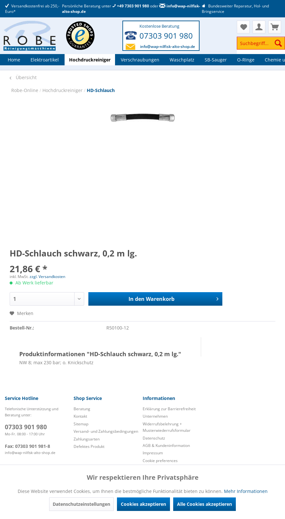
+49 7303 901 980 (130, 6)
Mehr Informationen (246, 491)
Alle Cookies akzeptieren (204, 504)
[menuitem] (261, 46)
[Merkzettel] (243, 27)
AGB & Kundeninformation (166, 445)
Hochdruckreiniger (63, 90)
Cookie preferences (160, 460)
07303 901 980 (166, 35)
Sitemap (81, 424)
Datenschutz (154, 438)
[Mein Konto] (259, 27)
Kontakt (80, 416)
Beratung (82, 409)
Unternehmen (155, 416)
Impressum (153, 453)
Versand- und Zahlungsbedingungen (106, 431)
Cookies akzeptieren (143, 504)
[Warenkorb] (274, 27)
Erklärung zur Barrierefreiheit (169, 409)
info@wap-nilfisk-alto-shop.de (167, 46)
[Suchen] (278, 43)
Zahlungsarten (87, 439)
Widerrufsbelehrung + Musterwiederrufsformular (167, 427)
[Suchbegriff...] (261, 43)
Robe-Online (25, 90)
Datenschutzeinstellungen (81, 504)
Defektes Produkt (89, 446)
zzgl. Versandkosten (47, 276)
